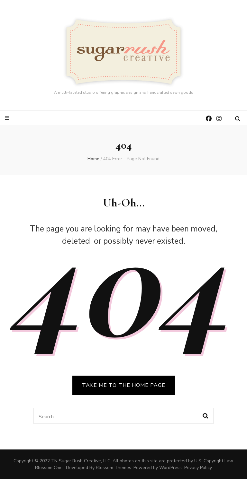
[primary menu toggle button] (8, 118)
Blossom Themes (113, 468)
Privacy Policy (198, 468)
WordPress (170, 468)
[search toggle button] (237, 119)
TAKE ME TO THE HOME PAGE (123, 385)
